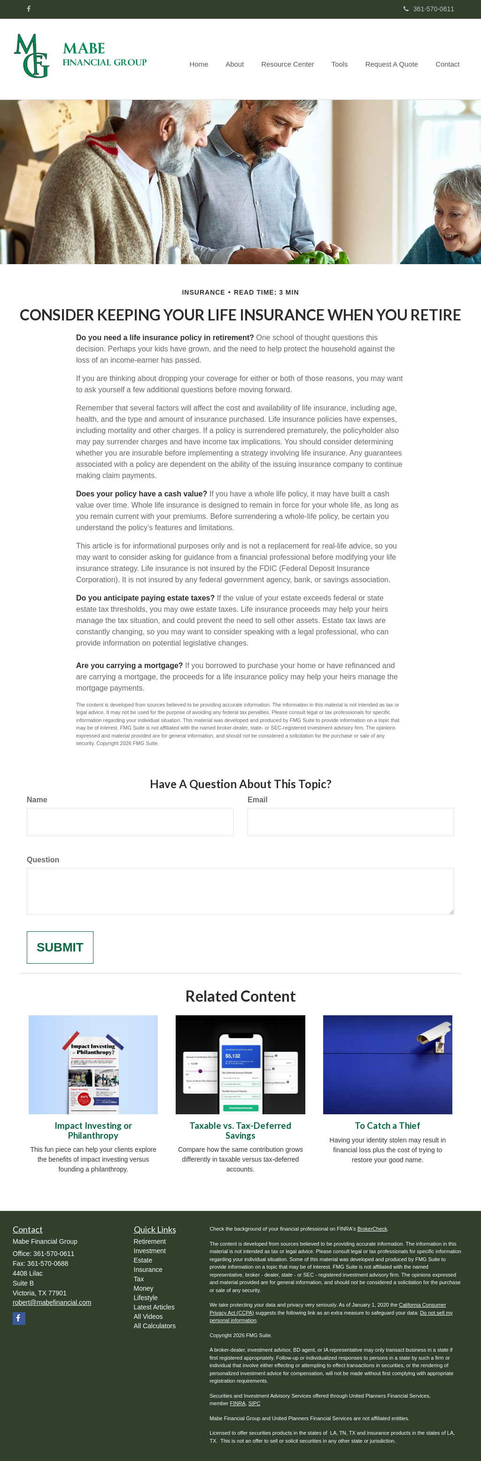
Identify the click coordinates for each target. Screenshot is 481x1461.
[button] (242, 59)
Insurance (148, 1269)
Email (258, 800)
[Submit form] (60, 947)
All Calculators (155, 1326)
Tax (139, 1279)
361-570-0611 (428, 9)
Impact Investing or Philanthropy (93, 1130)
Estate (143, 1260)
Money (144, 1288)
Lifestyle (146, 1297)
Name (37, 800)
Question (43, 860)
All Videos (148, 1316)
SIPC (254, 1403)
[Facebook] (29, 9)
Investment (150, 1251)
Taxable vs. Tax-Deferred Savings (240, 1130)
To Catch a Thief (387, 1125)
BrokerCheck (372, 1229)
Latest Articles (154, 1307)
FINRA (238, 1403)
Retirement (150, 1241)
